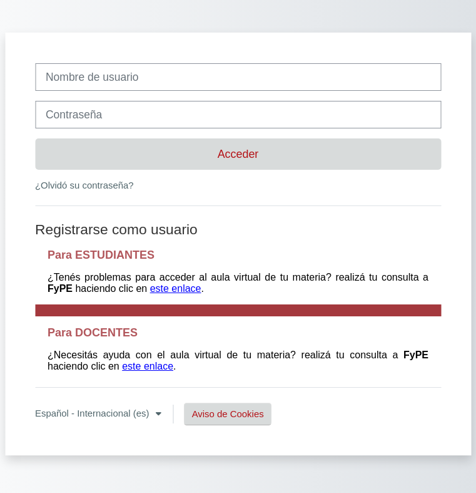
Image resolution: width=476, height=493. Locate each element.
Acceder (238, 154)
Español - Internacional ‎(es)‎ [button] (93, 413)
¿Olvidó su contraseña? (84, 185)
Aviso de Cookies (228, 413)
